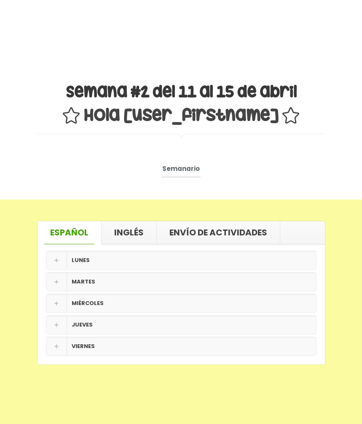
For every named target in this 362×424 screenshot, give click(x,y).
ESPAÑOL (69, 232)
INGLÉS (129, 232)
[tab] (70, 232)
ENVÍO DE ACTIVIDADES (218, 232)
